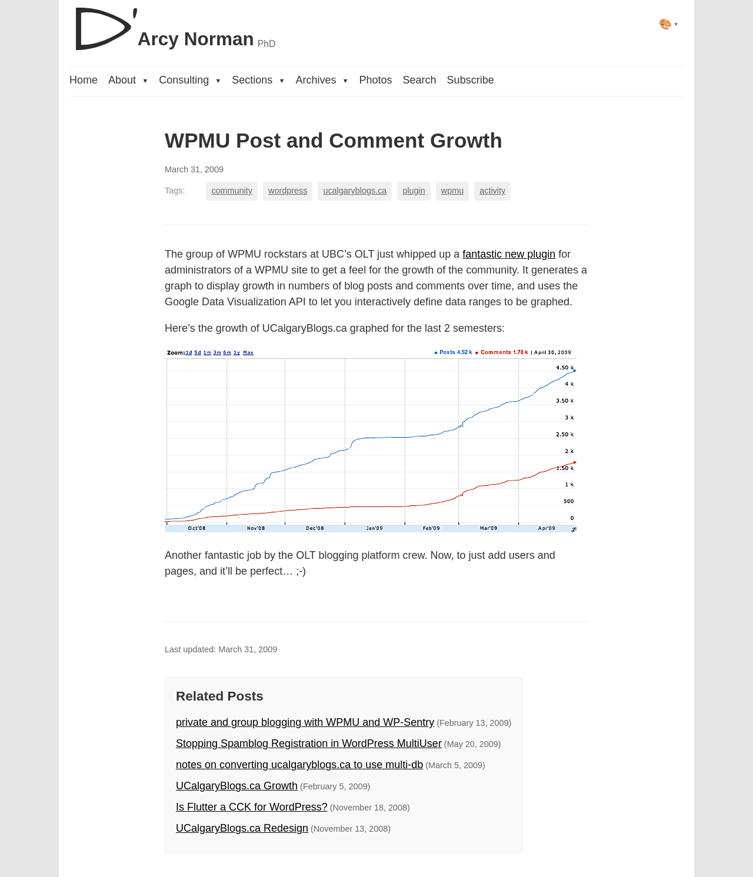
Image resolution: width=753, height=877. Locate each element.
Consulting (190, 80)
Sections (258, 80)
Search (420, 80)
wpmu (452, 190)
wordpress (287, 190)
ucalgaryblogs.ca (355, 190)
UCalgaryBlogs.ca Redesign (242, 828)
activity (492, 190)
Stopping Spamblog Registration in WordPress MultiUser (309, 743)
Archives (321, 80)
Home (83, 80)
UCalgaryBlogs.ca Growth (237, 786)
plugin (413, 190)
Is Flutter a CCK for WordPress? (252, 807)
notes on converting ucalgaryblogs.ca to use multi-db (299, 765)
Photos (375, 80)
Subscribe (470, 80)
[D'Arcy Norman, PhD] (172, 24)
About (128, 80)
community (231, 190)
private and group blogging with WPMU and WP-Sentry (305, 722)
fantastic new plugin (508, 254)
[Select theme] (668, 23)
